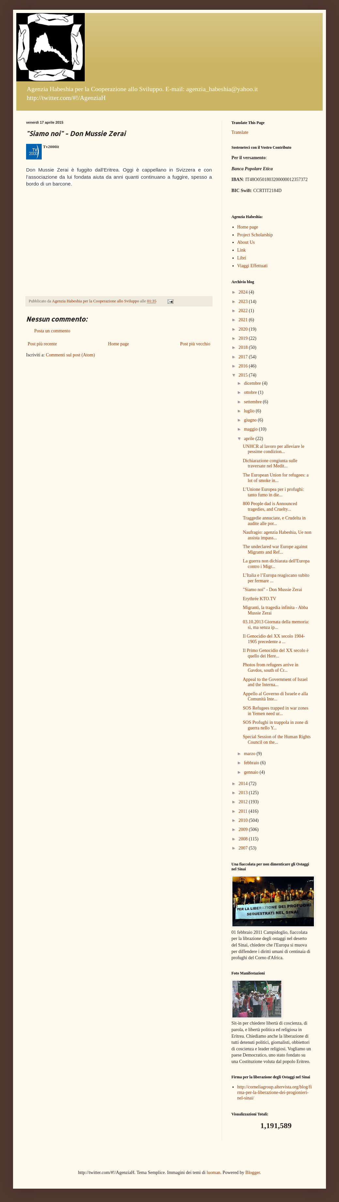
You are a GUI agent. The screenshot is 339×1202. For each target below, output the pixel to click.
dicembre (253, 383)
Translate (239, 132)
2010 (244, 820)
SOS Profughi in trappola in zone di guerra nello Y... (275, 725)
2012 (244, 801)
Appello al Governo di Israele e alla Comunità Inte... (275, 696)
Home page (118, 343)
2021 (244, 319)
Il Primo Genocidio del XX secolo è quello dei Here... (275, 653)
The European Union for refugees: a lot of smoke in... (276, 478)
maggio (251, 429)
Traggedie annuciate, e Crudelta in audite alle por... (274, 521)
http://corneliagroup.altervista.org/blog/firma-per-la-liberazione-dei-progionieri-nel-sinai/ (274, 1092)
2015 (244, 375)
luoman (213, 1172)
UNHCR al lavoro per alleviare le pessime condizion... (273, 449)
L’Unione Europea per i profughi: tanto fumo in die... (273, 492)
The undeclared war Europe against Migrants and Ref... (275, 549)
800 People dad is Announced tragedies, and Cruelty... (270, 506)
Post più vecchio (195, 343)
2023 (244, 301)
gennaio (251, 772)
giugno (251, 420)
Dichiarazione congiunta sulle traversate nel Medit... (270, 463)
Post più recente (42, 343)
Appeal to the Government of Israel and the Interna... (275, 682)
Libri (241, 258)
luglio (250, 410)
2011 (244, 811)
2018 (244, 347)
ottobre (251, 392)
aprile (249, 438)
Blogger (252, 1172)
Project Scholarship (255, 234)
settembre (253, 401)
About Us (246, 242)
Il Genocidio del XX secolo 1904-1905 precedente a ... (274, 639)
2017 (244, 356)
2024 (244, 292)
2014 (244, 783)
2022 (244, 310)
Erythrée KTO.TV (259, 598)
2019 (244, 338)
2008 (244, 838)
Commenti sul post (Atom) (70, 354)
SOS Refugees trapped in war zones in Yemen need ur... (275, 711)
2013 (244, 792)
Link (241, 250)
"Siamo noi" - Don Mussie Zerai (272, 589)
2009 (244, 829)
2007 (244, 848)
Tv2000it (51, 146)
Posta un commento (52, 330)
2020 (244, 329)
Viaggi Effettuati (252, 265)
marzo (250, 753)
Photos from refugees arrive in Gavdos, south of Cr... (270, 667)
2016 (244, 366)
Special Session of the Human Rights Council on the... (277, 739)
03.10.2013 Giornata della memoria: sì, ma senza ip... (276, 624)
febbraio (252, 762)
